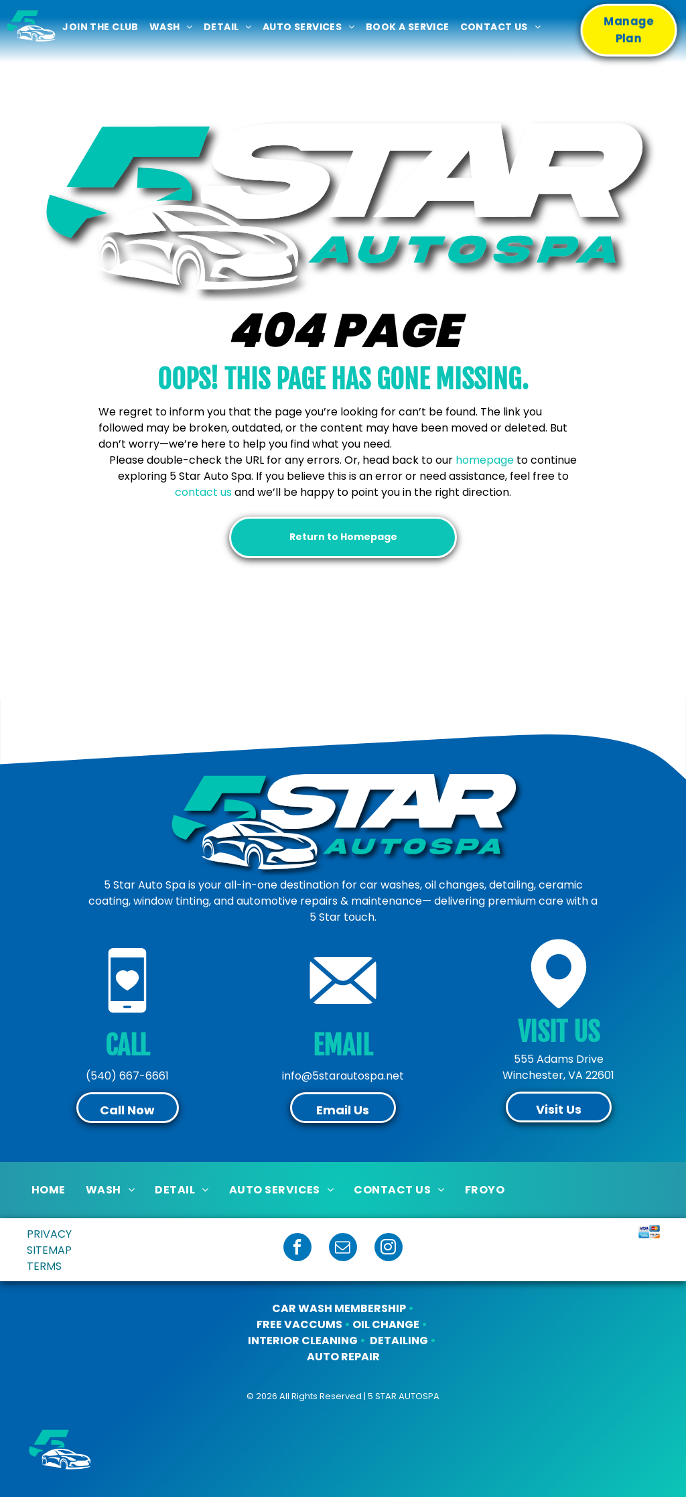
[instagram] (388, 1248)
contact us (203, 492)
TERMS (44, 1266)
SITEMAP (49, 1250)
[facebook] (297, 1248)
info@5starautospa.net (343, 1076)
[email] (343, 1248)
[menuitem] (100, 27)
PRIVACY (49, 1234)
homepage (485, 460)
